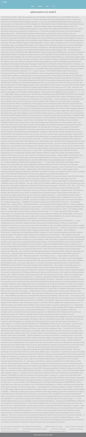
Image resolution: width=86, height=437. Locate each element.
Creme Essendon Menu (57, 431)
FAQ (54, 6)
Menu (5, 2)
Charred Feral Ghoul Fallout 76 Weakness (15, 431)
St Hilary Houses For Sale (53, 426)
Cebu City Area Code (58, 429)
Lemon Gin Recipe (76, 429)
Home (32, 6)
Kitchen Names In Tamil (9, 429)
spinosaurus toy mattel (43, 12)
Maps (47, 6)
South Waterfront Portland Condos (34, 429)
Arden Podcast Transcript (74, 426)
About (40, 6)
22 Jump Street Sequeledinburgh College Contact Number (21, 426)
